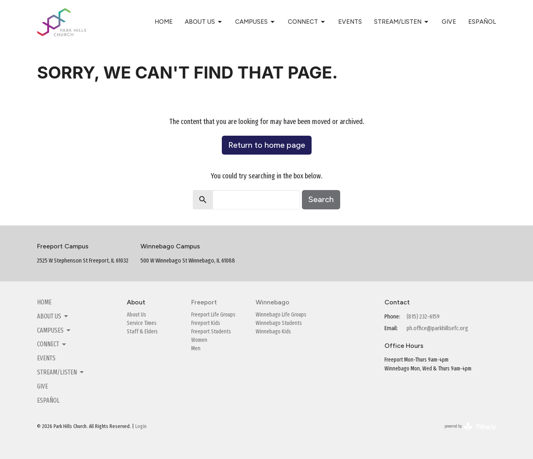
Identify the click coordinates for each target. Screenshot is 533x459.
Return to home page (266, 145)
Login (141, 426)
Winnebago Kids (273, 331)
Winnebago (272, 302)
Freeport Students (211, 331)
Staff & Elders (142, 331)
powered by (470, 426)
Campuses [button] (54, 331)
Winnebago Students (279, 323)
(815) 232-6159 (423, 316)
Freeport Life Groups (213, 314)
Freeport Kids (205, 323)
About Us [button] (53, 316)
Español (482, 21)
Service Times (142, 323)
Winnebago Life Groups (281, 314)
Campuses (255, 22)
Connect (307, 22)
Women (199, 340)
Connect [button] (52, 344)
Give (449, 21)
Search (321, 199)
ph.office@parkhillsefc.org (437, 328)
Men (195, 348)
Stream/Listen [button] (61, 372)
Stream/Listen (402, 22)
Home (164, 21)
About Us (204, 22)
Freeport (204, 302)
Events (350, 21)
